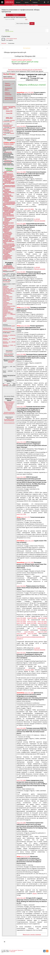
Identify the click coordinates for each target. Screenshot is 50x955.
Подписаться (15, 15)
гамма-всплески (6, 307)
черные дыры (6, 297)
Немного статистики (8, 93)
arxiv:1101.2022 (21, 586)
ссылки (13, 325)
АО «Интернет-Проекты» (16, 950)
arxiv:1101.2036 (31, 623)
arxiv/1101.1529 (8, 152)
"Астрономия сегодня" (9, 419)
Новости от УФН (9, 404)
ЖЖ (34, 56)
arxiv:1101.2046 (21, 633)
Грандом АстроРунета (9, 78)
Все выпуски (26, 48)
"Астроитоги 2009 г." (8, 89)
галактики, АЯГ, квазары (8, 290)
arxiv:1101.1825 (29, 562)
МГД (4, 316)
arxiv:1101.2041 (42, 628)
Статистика (6, 36)
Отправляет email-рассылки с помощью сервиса (25, 5)
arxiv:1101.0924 (25, 326)
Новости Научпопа (9, 403)
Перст (9, 410)
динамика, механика (7, 313)
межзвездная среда (7, 293)
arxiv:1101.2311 (21, 652)
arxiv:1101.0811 (21, 272)
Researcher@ (9, 406)
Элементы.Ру (9, 407)
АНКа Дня (9, 118)
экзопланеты (6, 302)
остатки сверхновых (7, 296)
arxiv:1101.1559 (21, 514)
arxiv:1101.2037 (42, 623)
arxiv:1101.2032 (42, 621)
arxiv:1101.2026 (42, 618)
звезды (4, 294)
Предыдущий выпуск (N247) (9, 98)
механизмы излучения (8, 309)
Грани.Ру (9, 408)
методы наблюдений (8, 317)
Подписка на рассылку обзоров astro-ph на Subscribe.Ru (25, 69)
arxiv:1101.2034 (21, 623)
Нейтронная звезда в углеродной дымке (8, 125)
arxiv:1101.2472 (25, 856)
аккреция (5, 304)
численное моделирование (6, 311)
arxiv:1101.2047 (32, 633)
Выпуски (19, 1)
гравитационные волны (8, 308)
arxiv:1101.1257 (21, 898)
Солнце (4, 301)
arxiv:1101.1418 (21, 442)
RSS (26, 19)
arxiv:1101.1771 (25, 517)
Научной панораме (39, 221)
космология (5, 286)
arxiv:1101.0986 (21, 354)
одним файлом (6, 279)
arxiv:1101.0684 (29, 209)
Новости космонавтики (9, 401)
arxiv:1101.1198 (21, 406)
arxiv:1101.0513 (21, 126)
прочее (4, 321)
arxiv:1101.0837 (25, 307)
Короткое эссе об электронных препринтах (9, 328)
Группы (28, 1)
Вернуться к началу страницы (32, 934)
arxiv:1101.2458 (21, 780)
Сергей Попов (9, 31)
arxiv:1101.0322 (29, 92)
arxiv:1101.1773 (29, 541)
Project (12, 74)
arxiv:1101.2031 (31, 621)
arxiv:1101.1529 (21, 477)
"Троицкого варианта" (20, 63)
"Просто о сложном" (9, 84)
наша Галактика (6, 292)
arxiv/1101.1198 (8, 146)
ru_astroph (37, 219)
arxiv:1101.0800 (21, 224)
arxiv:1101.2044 (29, 632)
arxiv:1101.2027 (21, 620)
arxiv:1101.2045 (42, 632)
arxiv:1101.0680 (21, 172)
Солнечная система (7, 303)
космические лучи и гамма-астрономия (9, 289)
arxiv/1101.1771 (8, 160)
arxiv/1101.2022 (8, 162)
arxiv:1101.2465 (21, 823)
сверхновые (6, 295)
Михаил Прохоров (8, 355)
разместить (5, 384)
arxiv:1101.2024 (21, 618)
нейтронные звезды (7, 299)
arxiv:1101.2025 (31, 618)
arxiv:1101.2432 (21, 728)
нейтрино (5, 287)
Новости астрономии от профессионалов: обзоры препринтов (21, 11)
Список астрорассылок (9, 422)
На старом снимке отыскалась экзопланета (9, 128)
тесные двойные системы (9, 306)
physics (35, 893)
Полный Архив (9, 270)
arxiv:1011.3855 (29, 670)
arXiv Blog (10, 362)
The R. (5, 74)
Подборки (36, 1)
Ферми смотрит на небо (8, 131)
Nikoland (12, 951)
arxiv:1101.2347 (29, 693)
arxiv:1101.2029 (21, 621)
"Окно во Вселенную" (9, 420)
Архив (4, 273)
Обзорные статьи (7, 331)
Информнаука (9, 405)
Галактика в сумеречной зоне (9, 121)
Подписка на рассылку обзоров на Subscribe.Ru (9, 413)
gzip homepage (6, 281)
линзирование (6, 300)
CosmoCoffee (11, 360)
